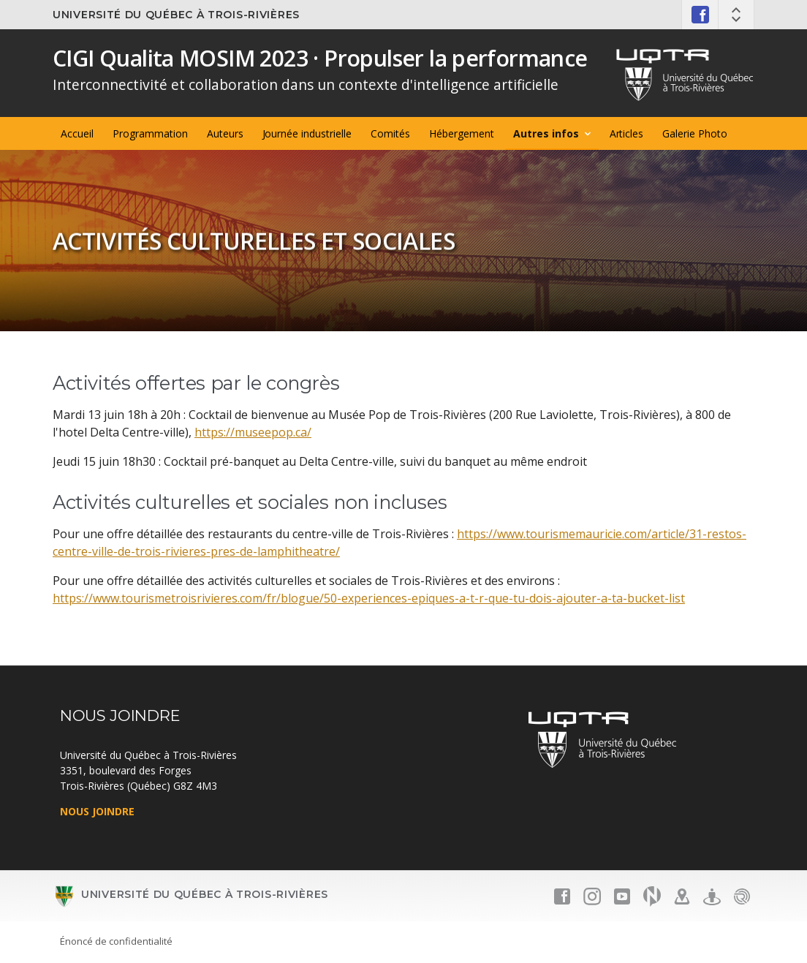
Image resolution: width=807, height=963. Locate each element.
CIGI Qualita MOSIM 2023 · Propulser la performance (320, 58)
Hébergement (461, 133)
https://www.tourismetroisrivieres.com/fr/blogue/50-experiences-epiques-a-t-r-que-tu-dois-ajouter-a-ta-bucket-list (369, 598)
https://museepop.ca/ (252, 432)
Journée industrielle (307, 133)
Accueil (77, 133)
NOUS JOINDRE (97, 811)
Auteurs (225, 133)
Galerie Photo (694, 133)
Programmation (150, 133)
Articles (627, 133)
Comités (390, 133)
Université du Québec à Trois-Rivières (176, 14)
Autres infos (546, 133)
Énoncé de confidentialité (116, 941)
